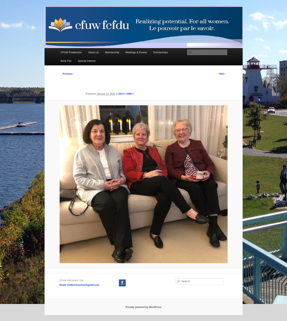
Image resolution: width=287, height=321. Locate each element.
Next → (223, 73)
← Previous (66, 73)
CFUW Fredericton (71, 52)
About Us (93, 52)
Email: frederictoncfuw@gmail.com (79, 285)
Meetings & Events (136, 52)
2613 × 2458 (125, 93)
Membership (112, 52)
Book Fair (66, 60)
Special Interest (87, 60)
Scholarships (160, 52)
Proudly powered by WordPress (143, 307)
